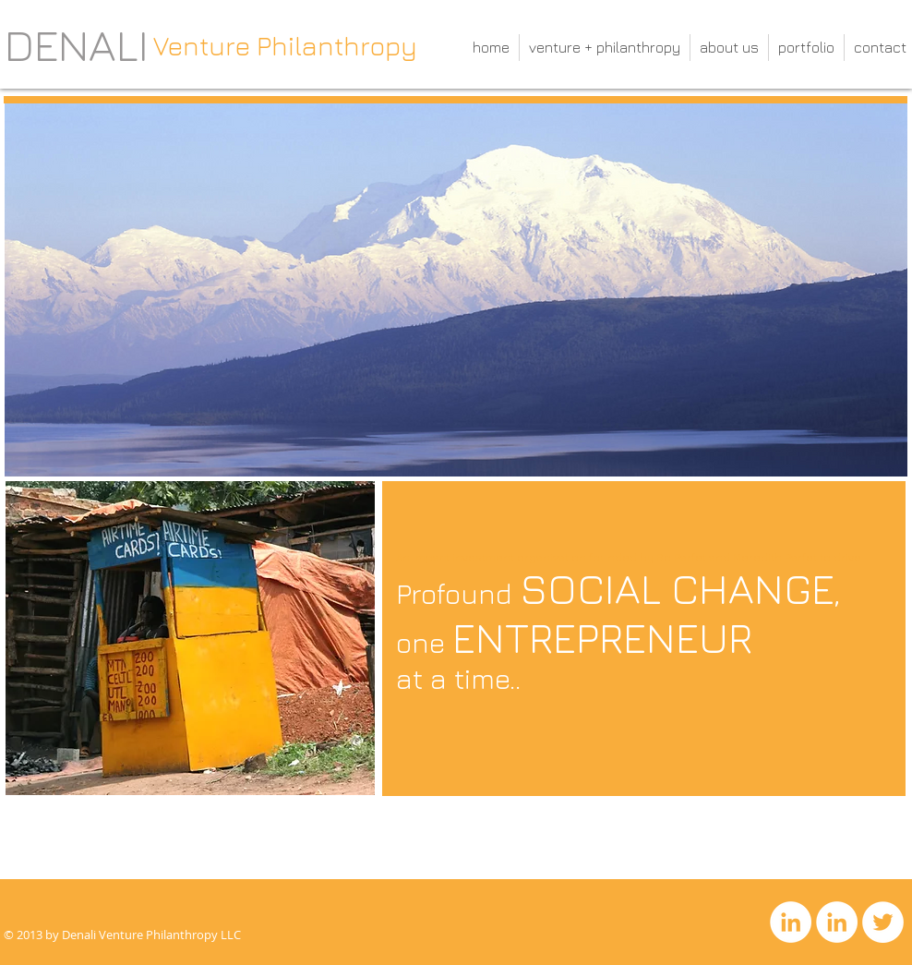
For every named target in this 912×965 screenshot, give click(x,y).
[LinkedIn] (790, 922)
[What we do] (66, 867)
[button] (190, 638)
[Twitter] (883, 922)
